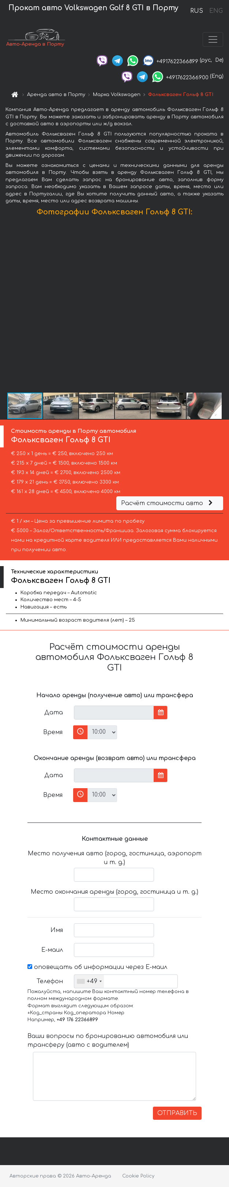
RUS (196, 11)
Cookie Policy (138, 1176)
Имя (56, 930)
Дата (53, 712)
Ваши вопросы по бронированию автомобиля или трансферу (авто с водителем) (107, 1040)
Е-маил (52, 950)
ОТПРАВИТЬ (177, 1113)
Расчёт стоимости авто (168, 503)
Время (53, 732)
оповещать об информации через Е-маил (97, 967)
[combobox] (89, 981)
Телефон (50, 981)
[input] (114, 713)
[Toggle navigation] (213, 39)
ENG (215, 11)
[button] (222, 306)
